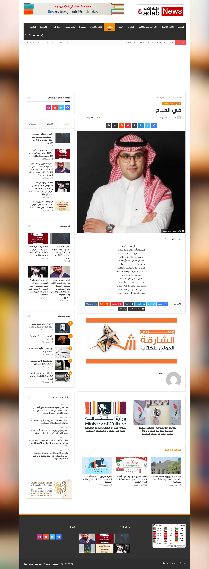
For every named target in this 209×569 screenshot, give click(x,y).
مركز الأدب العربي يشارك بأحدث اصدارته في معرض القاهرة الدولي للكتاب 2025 (41, 205)
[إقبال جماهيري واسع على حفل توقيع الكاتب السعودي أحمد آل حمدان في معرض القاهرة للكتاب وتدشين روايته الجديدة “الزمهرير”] (62, 167)
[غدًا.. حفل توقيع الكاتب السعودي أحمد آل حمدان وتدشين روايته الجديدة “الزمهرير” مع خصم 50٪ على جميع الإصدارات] (62, 186)
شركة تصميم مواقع (177, 563)
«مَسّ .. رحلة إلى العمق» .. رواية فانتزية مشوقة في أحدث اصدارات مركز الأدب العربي (61, 252)
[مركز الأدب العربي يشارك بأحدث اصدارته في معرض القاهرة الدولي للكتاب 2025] (62, 206)
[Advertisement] (104, 68)
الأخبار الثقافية (168, 27)
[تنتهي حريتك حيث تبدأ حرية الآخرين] (62, 340)
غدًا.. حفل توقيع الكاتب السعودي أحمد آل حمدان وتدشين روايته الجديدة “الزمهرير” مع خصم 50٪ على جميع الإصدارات (40, 188)
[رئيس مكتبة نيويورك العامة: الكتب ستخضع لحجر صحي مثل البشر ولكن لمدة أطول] (166, 465)
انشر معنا (43, 27)
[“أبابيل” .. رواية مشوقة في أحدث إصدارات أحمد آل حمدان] (62, 328)
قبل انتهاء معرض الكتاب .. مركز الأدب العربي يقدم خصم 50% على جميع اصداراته (40, 153)
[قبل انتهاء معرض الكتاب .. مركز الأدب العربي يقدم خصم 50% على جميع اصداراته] (62, 154)
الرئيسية (181, 27)
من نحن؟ (49, 42)
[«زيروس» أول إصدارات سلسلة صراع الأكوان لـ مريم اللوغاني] (87, 548)
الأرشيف (33, 27)
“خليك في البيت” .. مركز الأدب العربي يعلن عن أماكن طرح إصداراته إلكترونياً (97, 479)
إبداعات (131, 27)
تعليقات (32, 124)
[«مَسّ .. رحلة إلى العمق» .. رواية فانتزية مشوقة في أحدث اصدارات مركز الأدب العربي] (62, 138)
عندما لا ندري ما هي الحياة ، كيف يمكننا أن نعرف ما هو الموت (41, 376)
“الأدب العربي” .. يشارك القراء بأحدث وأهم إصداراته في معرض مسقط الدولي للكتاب (132, 479)
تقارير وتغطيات (96, 27)
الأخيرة (66, 124)
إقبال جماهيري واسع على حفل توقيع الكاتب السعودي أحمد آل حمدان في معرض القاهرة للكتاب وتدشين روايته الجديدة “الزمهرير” (41, 169)
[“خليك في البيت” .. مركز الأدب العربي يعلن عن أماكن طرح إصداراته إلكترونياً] (97, 465)
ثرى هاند (165, 563)
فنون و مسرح (69, 27)
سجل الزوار (56, 27)
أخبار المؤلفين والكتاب (148, 27)
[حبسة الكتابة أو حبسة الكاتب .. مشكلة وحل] (62, 352)
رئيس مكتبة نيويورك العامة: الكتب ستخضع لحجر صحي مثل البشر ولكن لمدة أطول (166, 479)
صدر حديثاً (82, 27)
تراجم (120, 27)
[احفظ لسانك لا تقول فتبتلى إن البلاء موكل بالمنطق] (62, 365)
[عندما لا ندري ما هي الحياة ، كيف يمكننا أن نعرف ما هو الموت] (62, 377)
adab (174, 118)
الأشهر (50, 124)
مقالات (110, 27)
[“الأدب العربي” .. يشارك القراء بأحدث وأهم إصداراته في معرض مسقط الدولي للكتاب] (131, 465)
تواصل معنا (29, 42)
